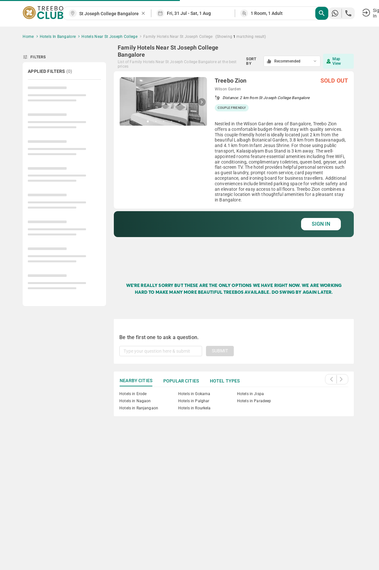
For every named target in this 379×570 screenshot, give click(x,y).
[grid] (233, 170)
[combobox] (110, 14)
